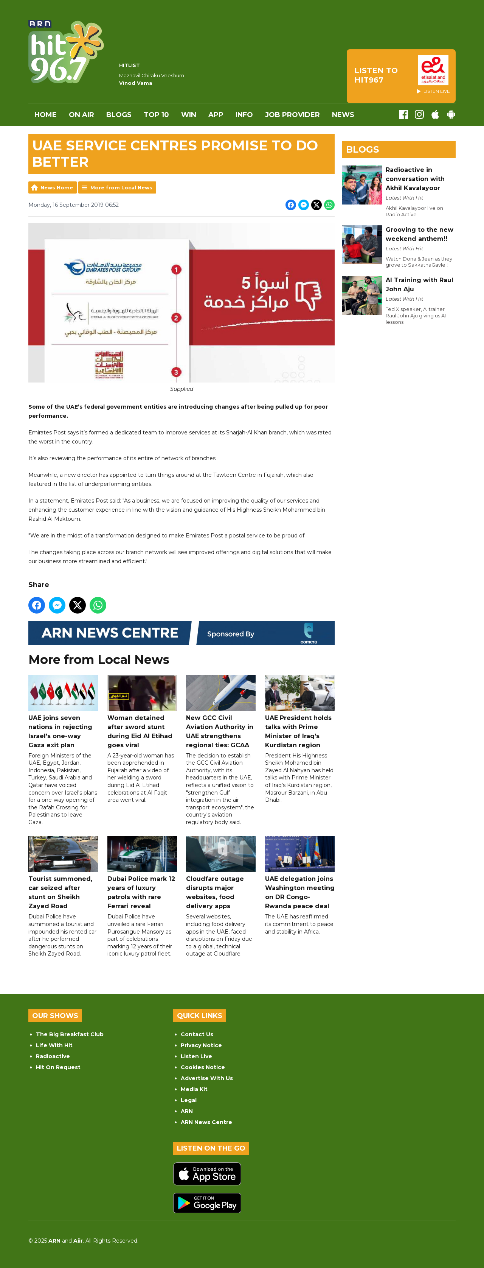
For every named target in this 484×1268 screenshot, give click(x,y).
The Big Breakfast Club (70, 1034)
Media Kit (194, 1089)
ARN (187, 1111)
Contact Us (197, 1034)
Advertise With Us (207, 1078)
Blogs (119, 115)
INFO (244, 115)
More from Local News (121, 187)
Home (45, 115)
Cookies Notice (203, 1067)
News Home (56, 187)
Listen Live (196, 1056)
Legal (189, 1100)
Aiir (78, 1240)
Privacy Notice (201, 1045)
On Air (81, 115)
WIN (188, 115)
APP (215, 115)
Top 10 (156, 115)
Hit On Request (58, 1067)
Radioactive (53, 1056)
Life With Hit (54, 1045)
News (343, 115)
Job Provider (292, 115)
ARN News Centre (206, 1122)
